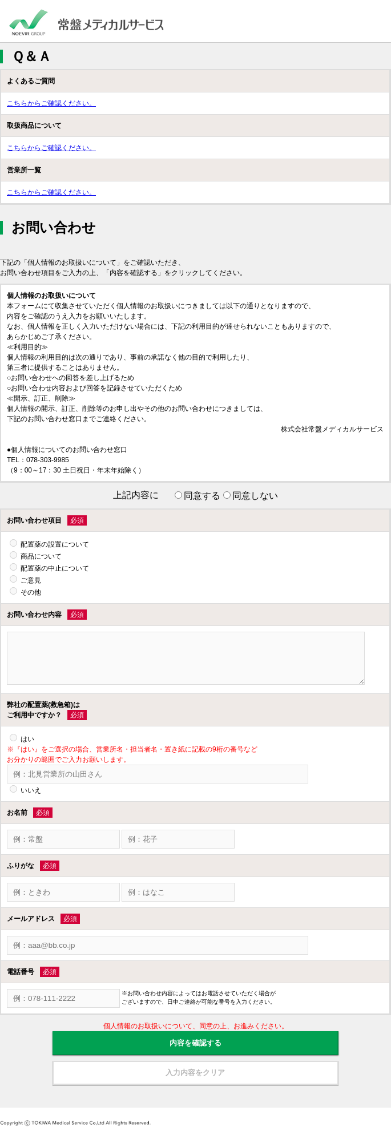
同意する (202, 495)
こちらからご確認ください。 (51, 103)
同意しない (255, 495)
